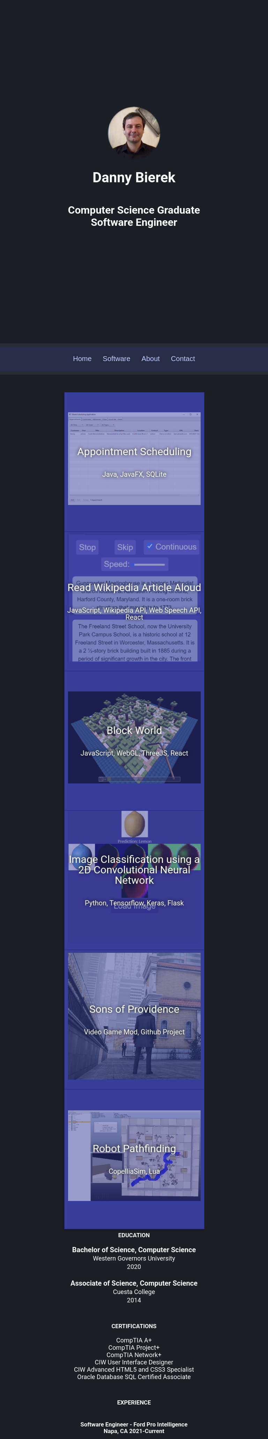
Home (82, 324)
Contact (183, 324)
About (151, 324)
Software (117, 324)
